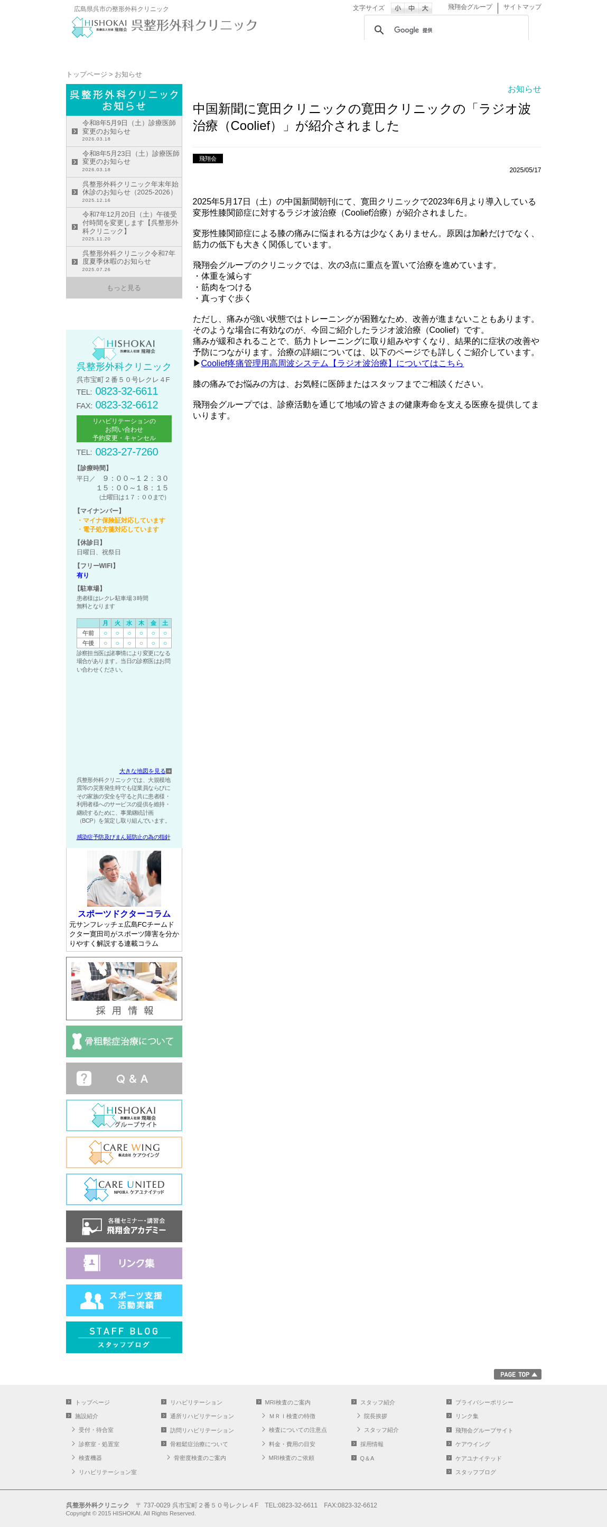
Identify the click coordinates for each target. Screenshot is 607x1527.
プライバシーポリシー (484, 1402)
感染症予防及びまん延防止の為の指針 (124, 837)
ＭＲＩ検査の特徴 (292, 1416)
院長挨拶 (375, 1416)
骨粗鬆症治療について (199, 1444)
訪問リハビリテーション (202, 1430)
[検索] (445, 30)
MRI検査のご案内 (422, 50)
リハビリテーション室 (108, 1472)
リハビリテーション (264, 50)
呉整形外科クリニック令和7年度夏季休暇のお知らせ (132, 261)
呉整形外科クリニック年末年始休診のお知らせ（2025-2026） (132, 192)
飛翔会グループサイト (484, 1430)
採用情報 (372, 1444)
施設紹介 (185, 50)
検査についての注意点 (298, 1430)
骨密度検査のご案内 (200, 1458)
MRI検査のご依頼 (291, 1458)
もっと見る (124, 288)
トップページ (105, 50)
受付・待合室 (96, 1430)
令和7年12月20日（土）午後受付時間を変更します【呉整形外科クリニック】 (132, 226)
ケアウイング (472, 1444)
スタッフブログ (475, 1472)
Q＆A (367, 1458)
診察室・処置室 (99, 1444)
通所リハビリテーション (343, 50)
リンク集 (467, 1416)
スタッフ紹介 (501, 50)
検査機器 (90, 1458)
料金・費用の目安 (292, 1444)
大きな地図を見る (142, 771)
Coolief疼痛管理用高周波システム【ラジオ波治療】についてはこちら (332, 363)
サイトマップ (522, 7)
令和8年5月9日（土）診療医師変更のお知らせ (132, 131)
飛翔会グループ (470, 7)
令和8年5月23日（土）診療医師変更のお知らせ (132, 162)
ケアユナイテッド (478, 1458)
